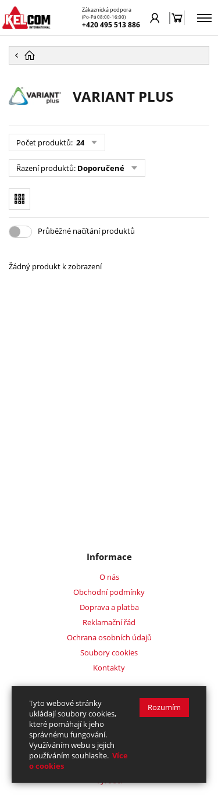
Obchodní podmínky (109, 592)
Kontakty (109, 667)
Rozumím (164, 707)
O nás (109, 577)
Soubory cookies (109, 652)
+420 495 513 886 (111, 25)
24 (79, 142)
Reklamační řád (109, 622)
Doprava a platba (109, 607)
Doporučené (100, 168)
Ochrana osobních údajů (109, 637)
